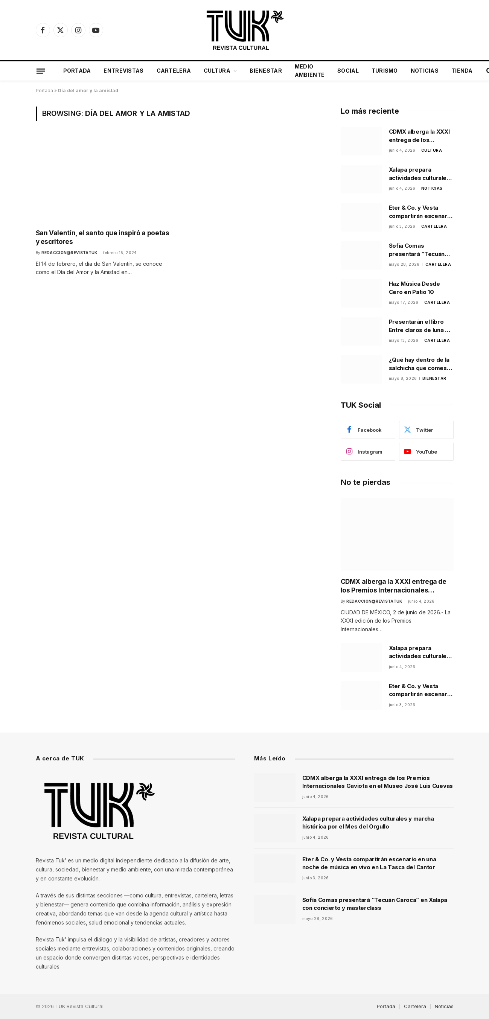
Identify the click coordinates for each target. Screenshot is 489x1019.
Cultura (217, 70)
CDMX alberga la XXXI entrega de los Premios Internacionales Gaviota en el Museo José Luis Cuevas (419, 136)
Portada (77, 70)
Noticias (425, 70)
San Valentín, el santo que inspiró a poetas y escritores (102, 237)
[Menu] (40, 71)
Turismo (385, 70)
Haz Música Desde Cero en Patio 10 (414, 287)
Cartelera (174, 70)
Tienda (462, 70)
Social (348, 70)
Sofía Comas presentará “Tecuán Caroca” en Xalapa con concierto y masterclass (420, 250)
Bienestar (266, 70)
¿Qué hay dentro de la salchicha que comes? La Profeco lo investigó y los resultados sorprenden (421, 364)
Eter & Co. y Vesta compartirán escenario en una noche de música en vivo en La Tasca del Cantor (420, 212)
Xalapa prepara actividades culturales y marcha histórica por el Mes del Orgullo (420, 174)
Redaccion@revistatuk (69, 252)
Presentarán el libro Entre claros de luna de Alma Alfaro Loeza (420, 326)
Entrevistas (123, 70)
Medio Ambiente (309, 70)
